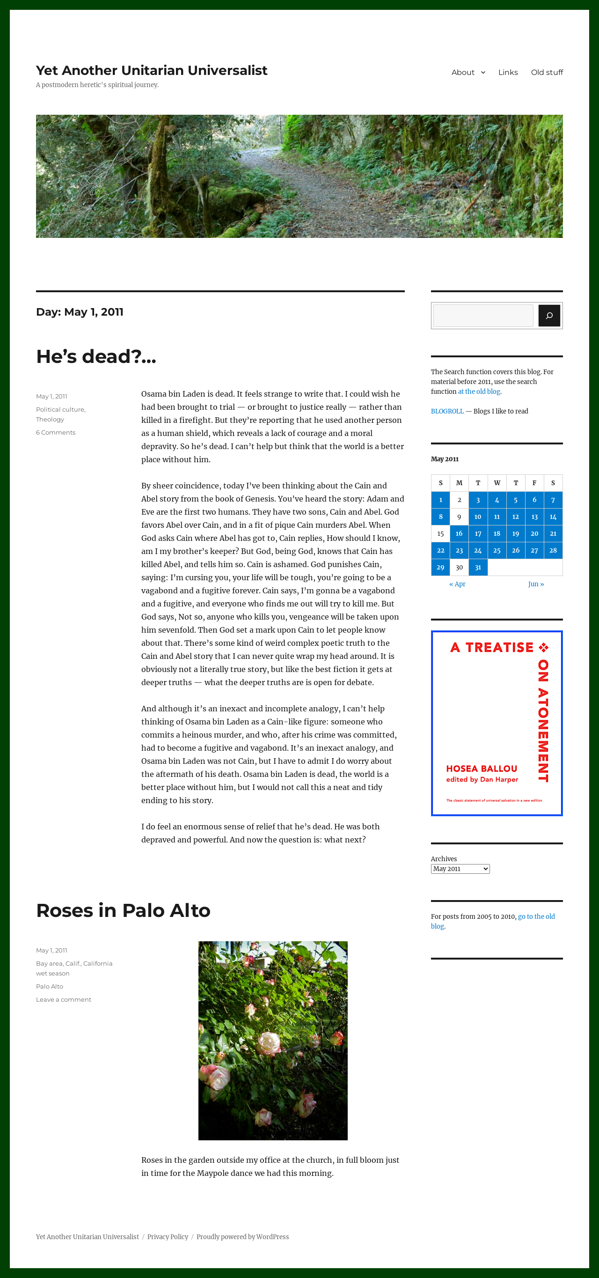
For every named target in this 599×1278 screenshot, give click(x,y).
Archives (444, 859)
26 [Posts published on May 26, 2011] (516, 550)
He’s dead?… (96, 356)
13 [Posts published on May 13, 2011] (535, 517)
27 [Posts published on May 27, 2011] (534, 550)
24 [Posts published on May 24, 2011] (478, 550)
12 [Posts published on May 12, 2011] (515, 517)
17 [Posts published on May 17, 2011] (478, 534)
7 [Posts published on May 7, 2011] (553, 500)
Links (508, 72)
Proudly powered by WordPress (243, 1237)
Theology (50, 419)
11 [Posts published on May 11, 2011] (497, 517)
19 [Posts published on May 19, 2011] (515, 534)
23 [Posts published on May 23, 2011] (459, 550)
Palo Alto (49, 986)
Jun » (536, 584)
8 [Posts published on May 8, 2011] (441, 517)
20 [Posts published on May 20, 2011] (535, 534)
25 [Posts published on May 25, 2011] (497, 550)
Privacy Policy (167, 1237)
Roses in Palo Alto (123, 910)
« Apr (457, 584)
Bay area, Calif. (58, 963)
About (463, 72)
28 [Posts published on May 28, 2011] (553, 550)
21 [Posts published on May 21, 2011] (553, 534)
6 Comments (55, 432)
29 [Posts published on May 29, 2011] (441, 567)
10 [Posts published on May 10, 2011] (478, 517)
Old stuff (547, 72)
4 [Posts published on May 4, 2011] (497, 500)
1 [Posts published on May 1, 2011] (440, 500)
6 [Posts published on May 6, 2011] (535, 500)
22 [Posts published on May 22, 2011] (441, 550)
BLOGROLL (447, 411)
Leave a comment (63, 999)
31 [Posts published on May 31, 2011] (478, 567)
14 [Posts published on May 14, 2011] (553, 517)
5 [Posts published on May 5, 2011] (516, 500)
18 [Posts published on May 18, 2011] (497, 534)
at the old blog (479, 392)
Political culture (60, 409)
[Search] (549, 315)
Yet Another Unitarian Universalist (152, 70)
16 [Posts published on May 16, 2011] (459, 534)
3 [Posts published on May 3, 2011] (478, 500)
